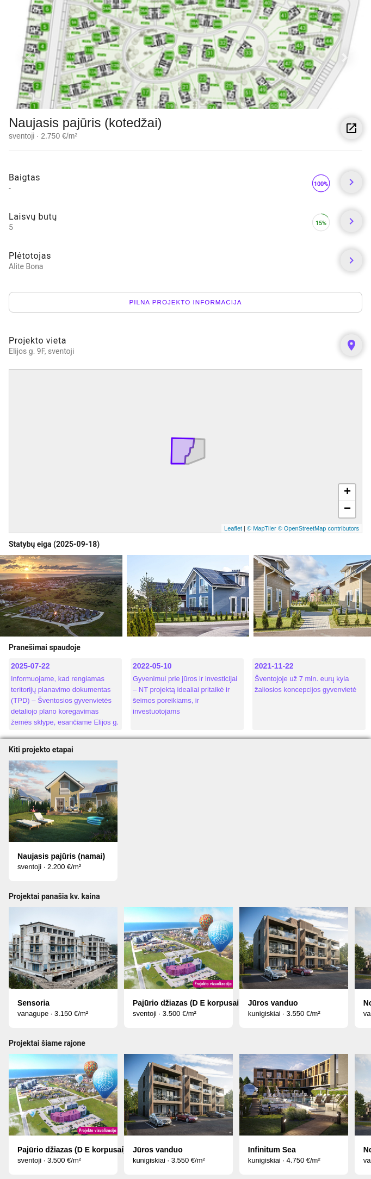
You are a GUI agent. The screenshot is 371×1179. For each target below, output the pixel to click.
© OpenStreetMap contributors (318, 528)
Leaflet (233, 528)
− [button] (347, 509)
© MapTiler (261, 528)
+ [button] (347, 492)
